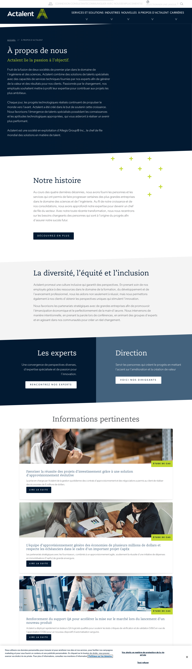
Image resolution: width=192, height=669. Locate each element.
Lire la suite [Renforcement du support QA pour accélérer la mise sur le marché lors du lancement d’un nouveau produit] (146, 528)
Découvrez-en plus (55, 236)
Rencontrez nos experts (46, 384)
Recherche (163, 629)
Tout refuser (143, 663)
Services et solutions (97, 619)
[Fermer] (187, 657)
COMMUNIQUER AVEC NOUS (133, 4)
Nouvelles (116, 17)
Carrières (173, 17)
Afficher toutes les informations (96, 552)
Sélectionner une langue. (173, 3)
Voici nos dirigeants (142, 380)
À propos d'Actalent (145, 18)
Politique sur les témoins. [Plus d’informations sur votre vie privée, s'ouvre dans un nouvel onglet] (100, 656)
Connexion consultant (102, 4)
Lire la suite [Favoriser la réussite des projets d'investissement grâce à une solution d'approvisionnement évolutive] (28, 528)
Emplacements (159, 4)
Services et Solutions (62, 18)
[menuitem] (62, 18)
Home (25, 17)
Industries (92, 17)
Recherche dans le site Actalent (181, 3)
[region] (96, 657)
